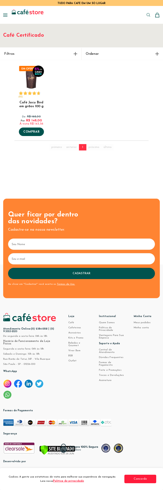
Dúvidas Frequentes (111, 357)
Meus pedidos (142, 322)
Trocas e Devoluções (111, 375)
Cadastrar (82, 273)
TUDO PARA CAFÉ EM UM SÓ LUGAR (82, 3)
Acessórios (74, 332)
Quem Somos (107, 322)
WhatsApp (10, 371)
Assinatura (105, 380)
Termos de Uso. (66, 284)
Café (71, 322)
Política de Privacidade (106, 328)
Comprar (31, 132)
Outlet (72, 360)
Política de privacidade (68, 481)
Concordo (140, 478)
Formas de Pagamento (106, 363)
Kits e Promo (75, 338)
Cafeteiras (74, 327)
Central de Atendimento (107, 351)
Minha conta (141, 327)
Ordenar (122, 54)
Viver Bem (74, 350)
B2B (70, 355)
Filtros (40, 54)
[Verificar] (57, 450)
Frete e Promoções (110, 370)
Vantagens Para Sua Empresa (111, 336)
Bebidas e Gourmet (74, 344)
